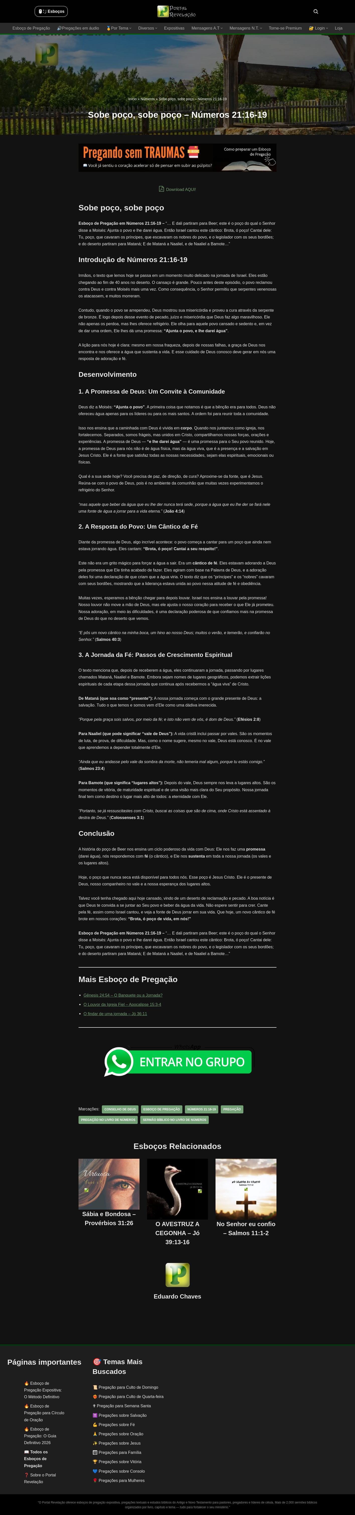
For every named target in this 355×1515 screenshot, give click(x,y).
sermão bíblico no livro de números (174, 1120)
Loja (338, 28)
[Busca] (316, 11)
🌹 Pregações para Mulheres (119, 1480)
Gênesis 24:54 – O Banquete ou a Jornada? (123, 995)
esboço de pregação (161, 1109)
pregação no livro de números (108, 1120)
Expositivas (174, 28)
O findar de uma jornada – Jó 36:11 (115, 1014)
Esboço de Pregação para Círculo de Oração (44, 1413)
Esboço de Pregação (32, 28)
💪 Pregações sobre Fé (114, 1424)
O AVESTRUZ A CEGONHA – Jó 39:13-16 (177, 1232)
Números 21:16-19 (201, 1109)
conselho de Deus (120, 1109)
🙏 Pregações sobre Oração (118, 1434)
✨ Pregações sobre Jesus (117, 1443)
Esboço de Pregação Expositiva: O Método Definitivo (43, 1390)
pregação (231, 1109)
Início (132, 99)
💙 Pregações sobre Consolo (119, 1471)
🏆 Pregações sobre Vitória (117, 1462)
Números (147, 99)
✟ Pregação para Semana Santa (122, 1406)
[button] (130, 28)
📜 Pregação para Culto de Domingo (125, 1387)
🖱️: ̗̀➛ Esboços (51, 11)
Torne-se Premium (284, 28)
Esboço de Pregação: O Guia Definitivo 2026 (40, 1436)
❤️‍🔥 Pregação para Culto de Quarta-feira (128, 1396)
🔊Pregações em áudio (78, 28)
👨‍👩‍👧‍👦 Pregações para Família (117, 1452)
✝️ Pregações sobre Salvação (120, 1415)
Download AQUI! (177, 189)
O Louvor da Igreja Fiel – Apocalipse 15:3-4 (122, 1004)
